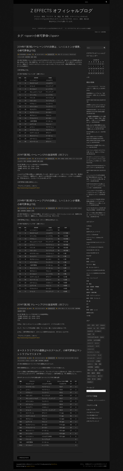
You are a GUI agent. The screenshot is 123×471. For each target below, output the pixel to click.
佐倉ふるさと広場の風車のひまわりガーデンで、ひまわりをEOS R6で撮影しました (96, 127)
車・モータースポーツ (40, 54)
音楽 (87, 281)
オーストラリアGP (69, 358)
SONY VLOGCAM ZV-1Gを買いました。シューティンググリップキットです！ (95, 186)
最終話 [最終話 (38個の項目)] (98, 373)
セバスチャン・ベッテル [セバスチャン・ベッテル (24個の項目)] (93, 352)
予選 (25, 161)
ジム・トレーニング (92, 278)
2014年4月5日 (22, 158)
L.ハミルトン (66, 54)
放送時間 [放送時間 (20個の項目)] (101, 370)
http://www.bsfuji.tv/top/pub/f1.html (28, 188)
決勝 (32, 57)
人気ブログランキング (92, 421)
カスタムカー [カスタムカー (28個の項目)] (91, 346)
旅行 (87, 307)
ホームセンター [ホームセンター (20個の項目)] (91, 358)
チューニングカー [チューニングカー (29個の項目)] (92, 355)
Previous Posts (24, 458)
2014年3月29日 (22, 308)
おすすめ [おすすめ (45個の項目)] (90, 340)
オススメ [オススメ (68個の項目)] (97, 343)
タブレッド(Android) (92, 234)
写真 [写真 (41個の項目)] (96, 364)
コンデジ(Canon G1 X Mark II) (94, 247)
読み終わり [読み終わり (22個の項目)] (90, 382)
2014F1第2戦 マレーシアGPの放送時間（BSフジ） (43, 304)
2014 (59, 54)
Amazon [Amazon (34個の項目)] (103, 325)
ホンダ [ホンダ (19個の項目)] (99, 355)
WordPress (54, 464)
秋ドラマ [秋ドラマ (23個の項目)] (100, 376)
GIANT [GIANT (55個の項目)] (89, 334)
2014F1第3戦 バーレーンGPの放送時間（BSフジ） (43, 154)
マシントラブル (21, 360)
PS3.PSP (88, 256)
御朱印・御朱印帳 (91, 292)
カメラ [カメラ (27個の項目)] (97, 346)
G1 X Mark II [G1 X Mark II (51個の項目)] (98, 331)
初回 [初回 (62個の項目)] (100, 364)
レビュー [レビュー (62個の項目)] (99, 358)
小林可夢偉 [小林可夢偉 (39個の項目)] (90, 367)
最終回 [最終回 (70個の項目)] (93, 373)
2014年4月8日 (22, 54)
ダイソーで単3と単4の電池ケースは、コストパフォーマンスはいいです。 (95, 215)
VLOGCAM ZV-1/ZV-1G (92, 250)
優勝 (19, 210)
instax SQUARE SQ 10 (92, 253)
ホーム (34, 28)
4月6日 (62, 158)
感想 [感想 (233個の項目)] (96, 370)
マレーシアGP (73, 208)
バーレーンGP (21, 57)
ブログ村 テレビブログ (92, 412)
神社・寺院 (89, 289)
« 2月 (87, 77)
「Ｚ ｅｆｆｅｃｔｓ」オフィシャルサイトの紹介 (77, 28)
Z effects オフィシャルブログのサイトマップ (50, 28)
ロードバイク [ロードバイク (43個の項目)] (91, 361)
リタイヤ (32, 360)
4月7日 (66, 158)
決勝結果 (28, 210)
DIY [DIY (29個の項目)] (98, 328)
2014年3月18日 (22, 358)
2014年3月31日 (22, 208)
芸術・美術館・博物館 (92, 287)
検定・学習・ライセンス (93, 298)
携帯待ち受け (90, 313)
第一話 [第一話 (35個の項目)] (93, 379)
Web (87, 229)
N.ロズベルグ (73, 54)
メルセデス (20, 161)
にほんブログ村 (90, 409)
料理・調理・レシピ (92, 310)
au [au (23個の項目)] (94, 328)
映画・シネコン (90, 261)
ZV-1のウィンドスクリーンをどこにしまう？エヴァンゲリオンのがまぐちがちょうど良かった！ (95, 159)
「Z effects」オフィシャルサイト (95, 400)
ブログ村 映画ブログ (92, 415)
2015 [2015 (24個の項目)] (89, 325)
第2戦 (33, 210)
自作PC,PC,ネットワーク (93, 232)
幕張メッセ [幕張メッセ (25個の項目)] (90, 370)
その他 (88, 315)
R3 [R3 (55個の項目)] (93, 334)
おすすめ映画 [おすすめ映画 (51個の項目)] (97, 340)
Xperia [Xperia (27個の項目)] (102, 337)
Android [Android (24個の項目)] (90, 328)
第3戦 (35, 57)
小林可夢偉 (27, 57)
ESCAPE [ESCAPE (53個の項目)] (102, 328)
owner (29, 54)
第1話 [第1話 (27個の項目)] (89, 379)
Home (96, 32)
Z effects (89, 226)
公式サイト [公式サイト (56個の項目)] (90, 364)
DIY (87, 304)
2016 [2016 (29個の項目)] (93, 325)
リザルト (79, 208)
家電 (87, 259)
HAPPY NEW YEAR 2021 (92, 170)
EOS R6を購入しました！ (93, 132)
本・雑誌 (88, 284)
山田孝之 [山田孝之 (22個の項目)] (97, 367)
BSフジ (70, 158)
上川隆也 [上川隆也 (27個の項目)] (98, 361)
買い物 (88, 301)
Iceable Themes (30, 466)
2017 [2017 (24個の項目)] (97, 325)
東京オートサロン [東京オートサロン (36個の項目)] (92, 376)
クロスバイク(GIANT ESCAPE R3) (95, 270)
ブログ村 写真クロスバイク (94, 418)
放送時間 (34, 161)
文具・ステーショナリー (93, 295)
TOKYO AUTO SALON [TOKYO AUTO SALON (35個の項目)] (93, 337)
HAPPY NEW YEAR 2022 (92, 100)
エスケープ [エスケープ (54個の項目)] (90, 343)
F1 (61, 54)
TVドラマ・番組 (90, 264)
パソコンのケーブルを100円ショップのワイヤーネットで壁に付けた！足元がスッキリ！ (95, 192)
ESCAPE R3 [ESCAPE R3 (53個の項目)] (90, 331)
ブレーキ (76, 358)
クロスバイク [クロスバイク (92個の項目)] (91, 349)
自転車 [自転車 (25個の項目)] (99, 379)
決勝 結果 (46, 360)
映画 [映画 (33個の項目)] (89, 373)
